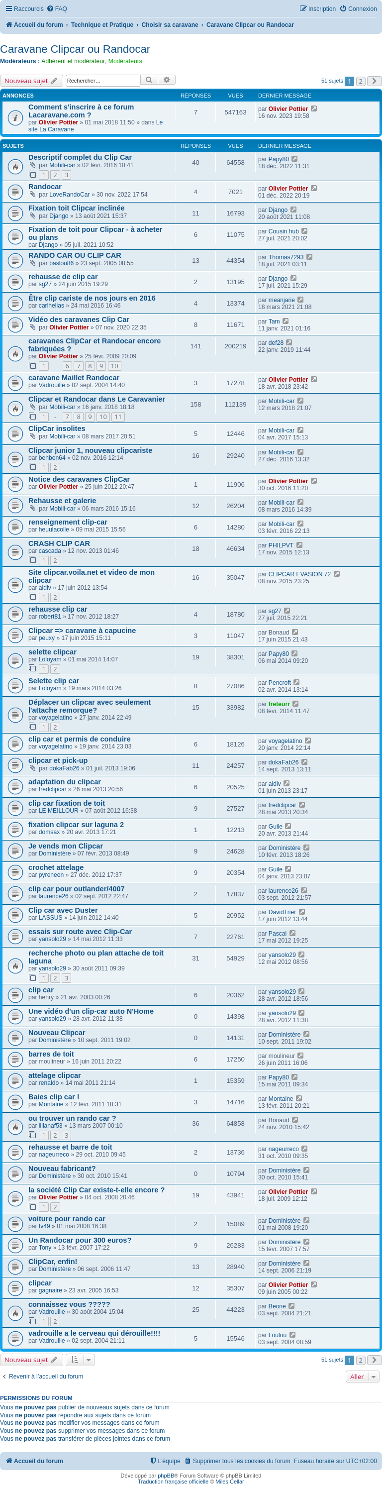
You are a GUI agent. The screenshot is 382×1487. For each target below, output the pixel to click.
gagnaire (50, 1290)
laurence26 (54, 896)
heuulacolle (54, 529)
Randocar (45, 187)
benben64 (52, 457)
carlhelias (51, 305)
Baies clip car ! (53, 1097)
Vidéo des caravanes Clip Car (78, 319)
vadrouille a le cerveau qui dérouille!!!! (94, 1333)
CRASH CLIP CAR (59, 543)
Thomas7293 (286, 257)
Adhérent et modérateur (73, 61)
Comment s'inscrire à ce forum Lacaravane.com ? (81, 111)
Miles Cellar (229, 1482)
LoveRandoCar (69, 194)
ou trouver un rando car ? (72, 1118)
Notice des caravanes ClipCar (79, 479)
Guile (276, 826)
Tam (274, 321)
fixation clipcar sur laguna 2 (76, 825)
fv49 (44, 1226)
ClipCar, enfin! (52, 1262)
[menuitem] (56, 9)
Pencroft (280, 682)
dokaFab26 (64, 768)
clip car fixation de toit (66, 803)
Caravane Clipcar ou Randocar (75, 49)
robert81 (50, 616)
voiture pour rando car (66, 1219)
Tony (45, 1247)
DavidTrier (282, 912)
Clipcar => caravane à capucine (82, 631)
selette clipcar (52, 652)
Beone (277, 1306)
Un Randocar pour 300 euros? (79, 1240)
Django (58, 215)
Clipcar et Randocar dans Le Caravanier (96, 399)
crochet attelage (56, 867)
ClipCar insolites (57, 428)
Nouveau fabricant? (62, 1168)
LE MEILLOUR (59, 810)
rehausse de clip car (63, 277)
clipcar (40, 1283)
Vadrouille (52, 385)
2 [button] (361, 81)
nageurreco (54, 1154)
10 (114, 365)
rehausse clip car (58, 609)
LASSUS (51, 917)
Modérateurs (125, 61)
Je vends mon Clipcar (65, 846)
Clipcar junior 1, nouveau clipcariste (90, 450)
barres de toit (51, 1054)
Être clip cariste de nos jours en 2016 (92, 298)
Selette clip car (53, 681)
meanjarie (282, 300)
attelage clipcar (54, 1075)
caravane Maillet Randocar (73, 378)
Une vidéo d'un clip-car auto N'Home (91, 1011)
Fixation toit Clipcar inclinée (76, 208)
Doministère (55, 853)
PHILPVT (281, 545)
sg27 (45, 284)
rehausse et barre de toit (70, 1147)
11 (118, 416)
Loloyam (50, 659)
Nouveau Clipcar (57, 1033)
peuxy (47, 638)
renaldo (49, 1082)
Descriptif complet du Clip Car (80, 157)
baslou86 (61, 263)
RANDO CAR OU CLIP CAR (74, 255)
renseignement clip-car (67, 522)
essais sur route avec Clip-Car (80, 932)
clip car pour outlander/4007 (76, 889)
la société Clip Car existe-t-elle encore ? (96, 1190)
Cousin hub (284, 231)
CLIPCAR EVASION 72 (300, 574)
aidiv (45, 587)
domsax (49, 832)
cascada (50, 550)
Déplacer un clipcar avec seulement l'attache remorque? (89, 706)
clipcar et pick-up (58, 760)
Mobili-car (62, 165)
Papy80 (279, 159)
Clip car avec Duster (63, 910)
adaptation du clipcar (64, 782)
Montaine (51, 1104)
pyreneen (51, 874)
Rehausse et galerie (62, 501)
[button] (374, 81)
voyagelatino (56, 717)
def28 (276, 342)
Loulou (277, 1335)
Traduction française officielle (173, 1482)
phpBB (166, 1476)
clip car (41, 990)
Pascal (277, 933)
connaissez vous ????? (69, 1304)
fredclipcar (53, 789)
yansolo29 (52, 939)
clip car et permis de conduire (79, 739)
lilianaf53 (51, 1125)
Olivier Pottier (58, 122)
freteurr (279, 704)
